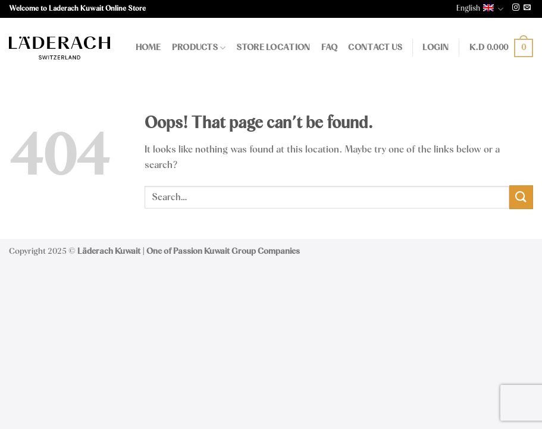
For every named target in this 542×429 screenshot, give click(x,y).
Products (199, 48)
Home (148, 47)
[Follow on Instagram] (515, 8)
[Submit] (521, 197)
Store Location (273, 47)
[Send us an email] (527, 8)
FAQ (329, 47)
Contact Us (375, 47)
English (479, 9)
